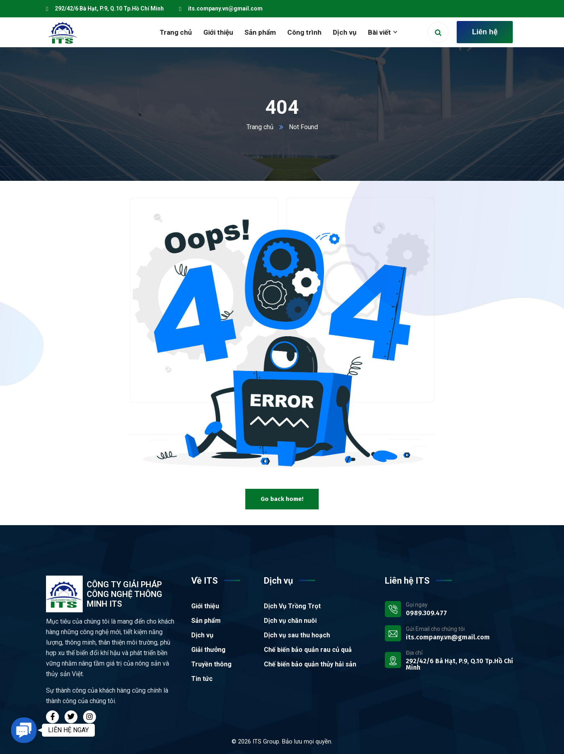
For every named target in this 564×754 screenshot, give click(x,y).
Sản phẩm (206, 620)
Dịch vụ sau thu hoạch (297, 635)
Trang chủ (260, 127)
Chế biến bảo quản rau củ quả (308, 649)
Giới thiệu (205, 606)
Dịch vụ (202, 635)
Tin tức (202, 679)
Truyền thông (211, 664)
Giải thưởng (208, 649)
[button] (23, 730)
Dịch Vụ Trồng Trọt (292, 606)
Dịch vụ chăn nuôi (290, 620)
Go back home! (282, 499)
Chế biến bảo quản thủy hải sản (310, 664)
